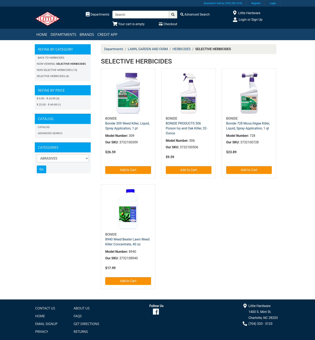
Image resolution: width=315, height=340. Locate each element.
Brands (87, 34)
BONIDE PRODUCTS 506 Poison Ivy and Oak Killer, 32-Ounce (186, 128)
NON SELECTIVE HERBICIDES (54, 70)
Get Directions (86, 324)
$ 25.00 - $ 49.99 (47, 104)
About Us (82, 308)
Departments (63, 34)
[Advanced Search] (195, 14)
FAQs (78, 316)
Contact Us (45, 308)
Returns (81, 331)
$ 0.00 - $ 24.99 (46, 98)
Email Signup (46, 324)
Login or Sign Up (250, 20)
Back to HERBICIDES (51, 57)
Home (41, 34)
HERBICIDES (182, 49)
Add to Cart (128, 170)
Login (273, 3)
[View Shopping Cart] (128, 24)
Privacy (41, 331)
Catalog (44, 127)
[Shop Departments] (98, 14)
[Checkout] (168, 24)
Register (256, 3)
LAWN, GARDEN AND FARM (148, 49)
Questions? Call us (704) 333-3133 (223, 3)
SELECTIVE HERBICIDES (51, 76)
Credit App (107, 34)
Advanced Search (50, 133)
